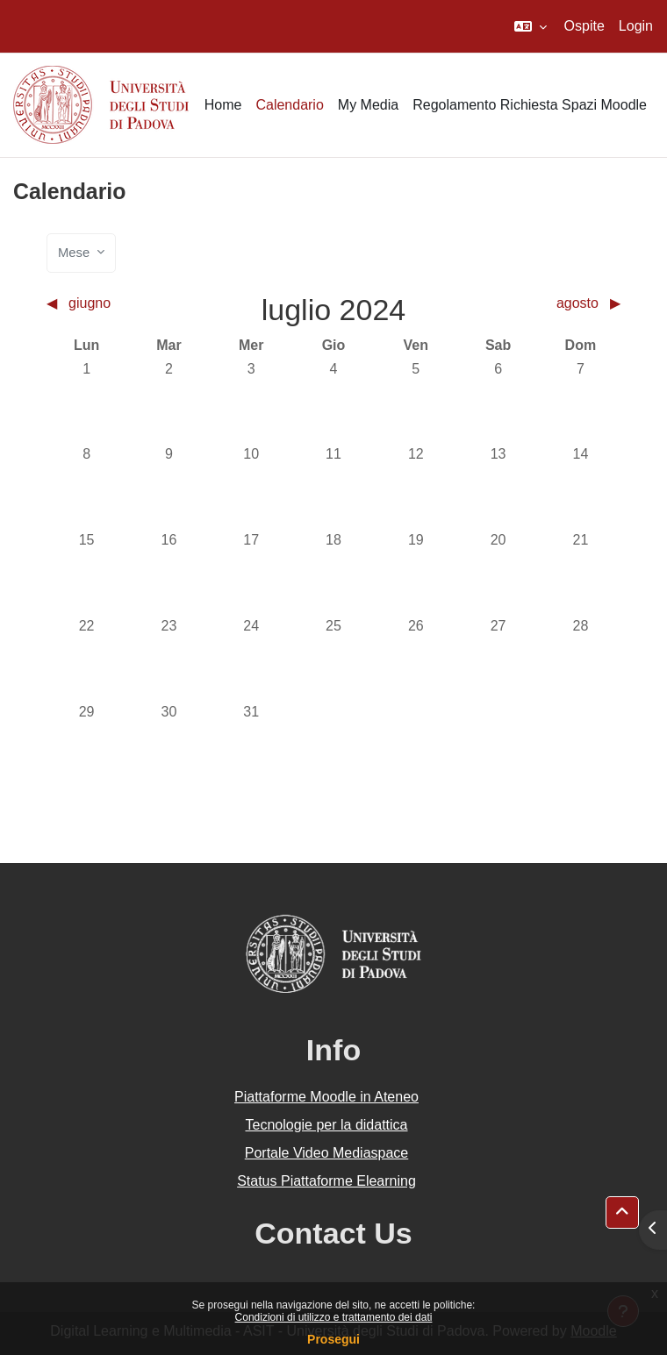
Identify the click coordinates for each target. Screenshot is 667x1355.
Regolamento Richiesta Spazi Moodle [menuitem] (529, 104)
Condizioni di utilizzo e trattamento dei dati (334, 1317)
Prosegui (333, 1339)
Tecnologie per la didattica (326, 1124)
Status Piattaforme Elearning (326, 1180)
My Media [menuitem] (368, 104)
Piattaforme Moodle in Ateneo (326, 1096)
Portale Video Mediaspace (327, 1152)
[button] (530, 26)
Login (636, 25)
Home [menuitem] (223, 104)
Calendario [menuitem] (289, 104)
